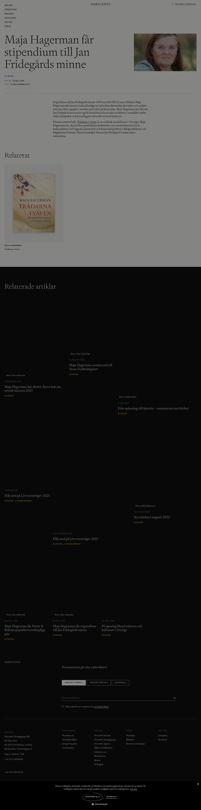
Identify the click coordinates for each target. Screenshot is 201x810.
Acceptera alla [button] (92, 797)
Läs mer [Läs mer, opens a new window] (133, 789)
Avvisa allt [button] (112, 797)
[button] (100, 804)
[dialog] (100, 405)
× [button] (198, 784)
